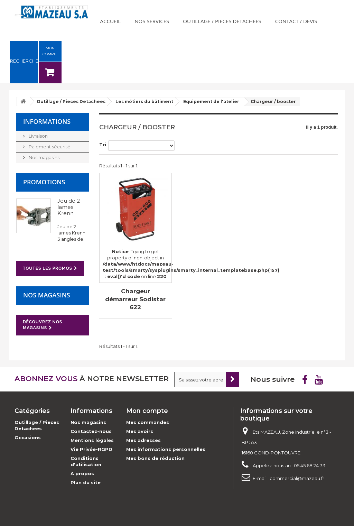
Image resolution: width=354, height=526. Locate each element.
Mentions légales (92, 440)
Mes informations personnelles (165, 449)
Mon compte (147, 411)
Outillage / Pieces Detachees (222, 21)
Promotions (44, 182)
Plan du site (86, 482)
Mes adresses (143, 440)
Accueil (110, 21)
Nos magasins (43, 157)
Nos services (151, 21)
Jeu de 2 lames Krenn (68, 206)
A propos (82, 473)
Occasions (28, 437)
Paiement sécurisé (49, 146)
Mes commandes (147, 422)
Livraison (38, 136)
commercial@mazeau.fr (297, 478)
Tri (102, 144)
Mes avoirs (139, 431)
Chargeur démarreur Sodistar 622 (135, 299)
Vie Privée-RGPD (91, 449)
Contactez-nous (91, 431)
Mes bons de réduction (155, 458)
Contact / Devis (296, 21)
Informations (47, 121)
